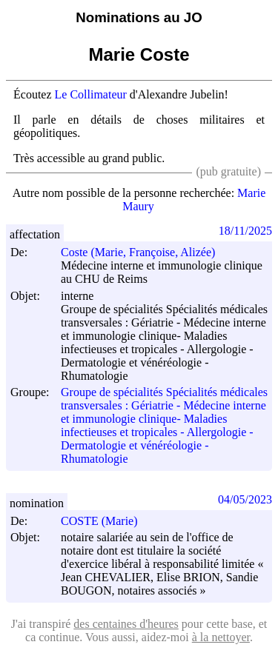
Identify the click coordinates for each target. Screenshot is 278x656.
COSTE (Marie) (106, 521)
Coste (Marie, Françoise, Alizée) (144, 252)
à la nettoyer (221, 637)
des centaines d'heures (126, 623)
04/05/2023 (245, 499)
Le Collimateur (91, 94)
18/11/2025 (245, 230)
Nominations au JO (139, 17)
